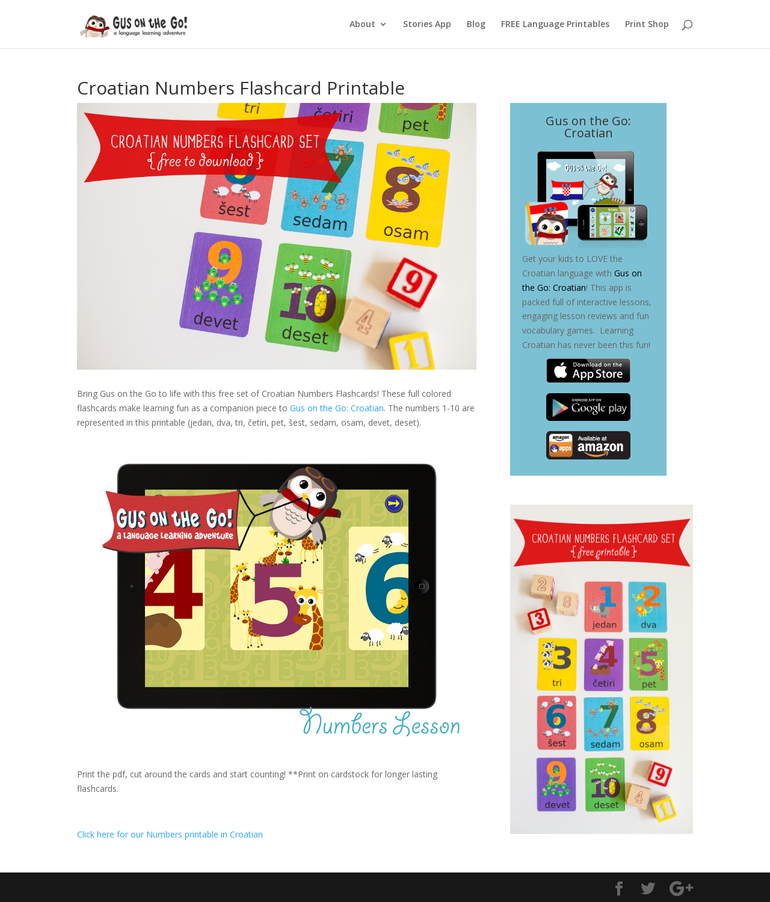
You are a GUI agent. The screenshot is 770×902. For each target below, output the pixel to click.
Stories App (427, 25)
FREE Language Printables (555, 25)
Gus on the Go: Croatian (337, 408)
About (362, 25)
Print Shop (647, 25)
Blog (476, 25)
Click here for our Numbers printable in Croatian (170, 834)
